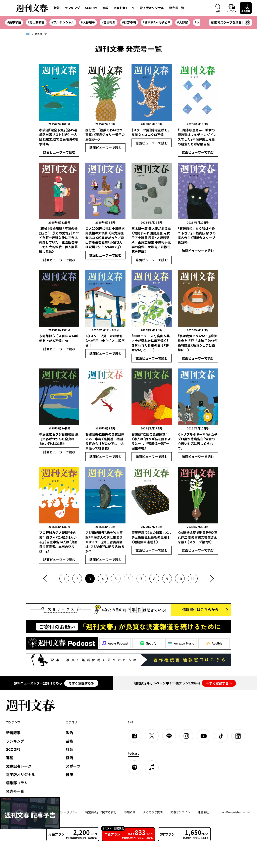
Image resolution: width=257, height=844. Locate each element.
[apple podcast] (152, 767)
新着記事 (13, 732)
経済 (69, 757)
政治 (69, 732)
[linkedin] (238, 736)
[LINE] (169, 736)
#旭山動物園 (36, 22)
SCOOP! (91, 8)
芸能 (69, 741)
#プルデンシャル (62, 22)
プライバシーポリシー (64, 812)
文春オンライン (180, 812)
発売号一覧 (176, 8)
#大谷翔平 (88, 22)
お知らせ (129, 812)
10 (180, 578)
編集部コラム (17, 782)
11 (193, 578)
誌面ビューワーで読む (59, 152)
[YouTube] (203, 736)
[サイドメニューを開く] (8, 8)
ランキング (72, 8)
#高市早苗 (14, 22)
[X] (152, 736)
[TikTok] (221, 736)
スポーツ (73, 766)
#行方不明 (129, 22)
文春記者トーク (124, 8)
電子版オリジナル (152, 8)
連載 (105, 8)
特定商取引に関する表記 (100, 812)
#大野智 (182, 22)
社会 (69, 749)
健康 (69, 774)
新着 (57, 8)
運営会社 (203, 812)
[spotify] (134, 767)
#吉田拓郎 (108, 22)
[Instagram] (186, 736)
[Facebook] (134, 736)
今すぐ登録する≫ (81, 683)
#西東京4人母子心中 (156, 22)
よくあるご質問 (153, 812)
